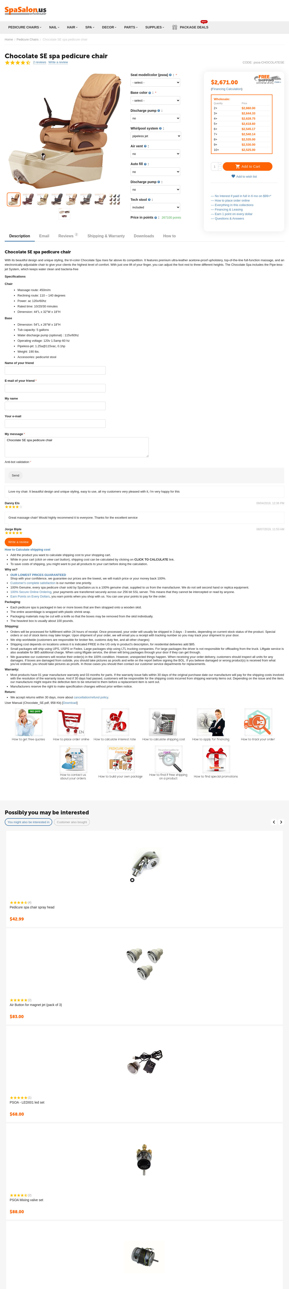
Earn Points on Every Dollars (30, 596)
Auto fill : (140, 164)
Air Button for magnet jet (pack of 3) (36, 1005)
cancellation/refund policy (91, 697)
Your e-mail (13, 416)
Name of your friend (19, 363)
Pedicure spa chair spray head (32, 907)
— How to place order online (230, 200)
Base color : (142, 93)
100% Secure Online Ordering (30, 592)
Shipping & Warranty (107, 236)
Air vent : (140, 146)
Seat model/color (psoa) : (153, 75)
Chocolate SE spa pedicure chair (77, 447)
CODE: (247, 62)
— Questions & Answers (227, 218)
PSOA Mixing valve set (26, 1200)
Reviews (69, 235)
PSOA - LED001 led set (27, 1102)
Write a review (58, 62)
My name (11, 398)
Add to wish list (244, 176)
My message (14, 434)
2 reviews (39, 62)
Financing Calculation (226, 89)
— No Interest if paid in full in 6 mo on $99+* (241, 196)
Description (19, 236)
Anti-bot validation (17, 462)
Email (45, 236)
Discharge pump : (146, 111)
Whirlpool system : (147, 128)
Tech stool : (142, 200)
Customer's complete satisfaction (32, 583)
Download (70, 703)
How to (171, 236)
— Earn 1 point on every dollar (232, 214)
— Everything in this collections (232, 205)
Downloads (146, 236)
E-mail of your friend (20, 380)
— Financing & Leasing (227, 209)
